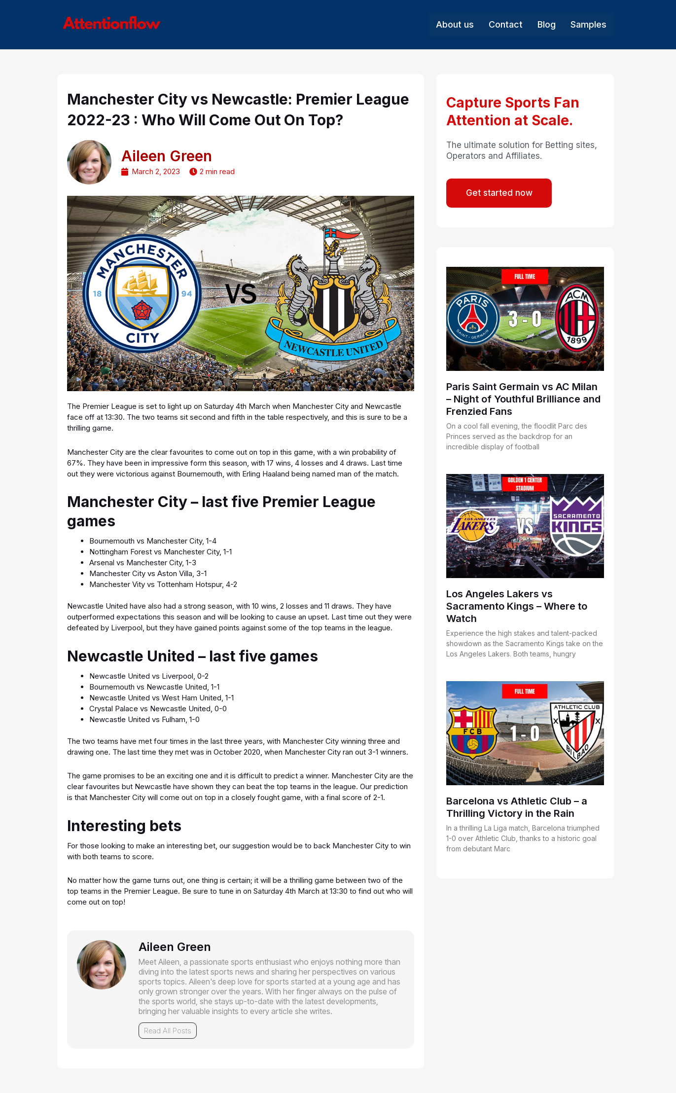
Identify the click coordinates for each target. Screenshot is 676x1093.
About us (455, 24)
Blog (546, 24)
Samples (588, 24)
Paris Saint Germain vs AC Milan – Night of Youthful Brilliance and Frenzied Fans (523, 399)
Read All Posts (167, 1030)
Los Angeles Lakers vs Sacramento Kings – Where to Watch (516, 606)
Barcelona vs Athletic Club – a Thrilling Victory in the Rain (516, 808)
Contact (506, 24)
